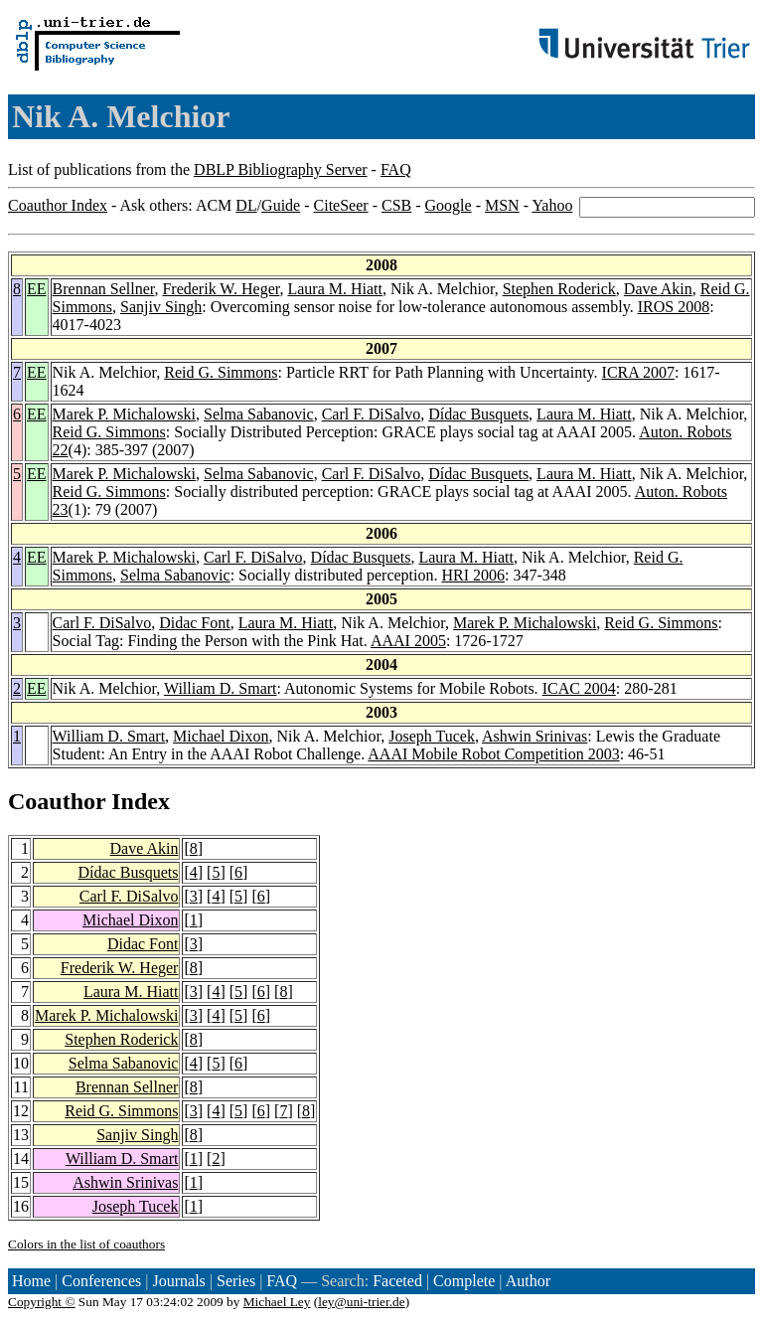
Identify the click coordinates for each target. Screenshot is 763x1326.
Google (448, 205)
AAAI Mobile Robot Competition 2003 (493, 754)
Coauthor (56, 801)
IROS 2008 (673, 306)
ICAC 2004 (579, 688)
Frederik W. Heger (220, 288)
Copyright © (42, 1301)
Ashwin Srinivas (534, 736)
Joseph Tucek (431, 736)
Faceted (397, 1280)
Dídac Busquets (478, 414)
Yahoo (552, 205)
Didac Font (194, 622)
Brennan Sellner (104, 288)
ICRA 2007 (638, 372)
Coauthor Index (57, 205)
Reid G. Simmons (220, 372)
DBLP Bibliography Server (281, 169)
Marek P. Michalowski (124, 414)
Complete (464, 1280)
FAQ (396, 169)
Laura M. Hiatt (334, 288)
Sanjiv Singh (161, 306)
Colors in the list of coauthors (86, 1244)
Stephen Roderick (559, 288)
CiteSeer (341, 205)
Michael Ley (277, 1301)
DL (245, 205)
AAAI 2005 (408, 640)
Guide (280, 205)
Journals (178, 1280)
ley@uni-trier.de (361, 1301)
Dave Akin (658, 288)
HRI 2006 (474, 575)
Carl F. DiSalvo (371, 414)
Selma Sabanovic (259, 414)
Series (236, 1280)
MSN (502, 205)
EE (37, 288)
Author (528, 1280)
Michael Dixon (220, 736)
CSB (396, 205)
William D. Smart (220, 688)
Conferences (101, 1280)
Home (31, 1280)
